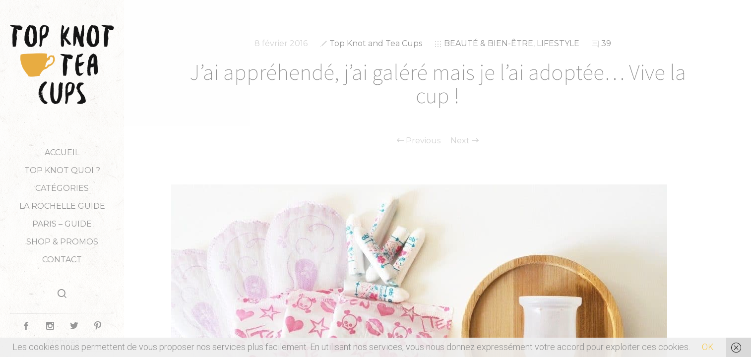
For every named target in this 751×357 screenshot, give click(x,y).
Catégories (62, 188)
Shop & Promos (62, 241)
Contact (62, 259)
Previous (418, 141)
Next (464, 141)
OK (708, 347)
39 (606, 43)
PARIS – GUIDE (62, 224)
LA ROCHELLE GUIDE (62, 206)
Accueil (62, 152)
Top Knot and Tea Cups (375, 43)
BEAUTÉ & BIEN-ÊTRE (488, 43)
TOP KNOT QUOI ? (62, 170)
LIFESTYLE (558, 43)
